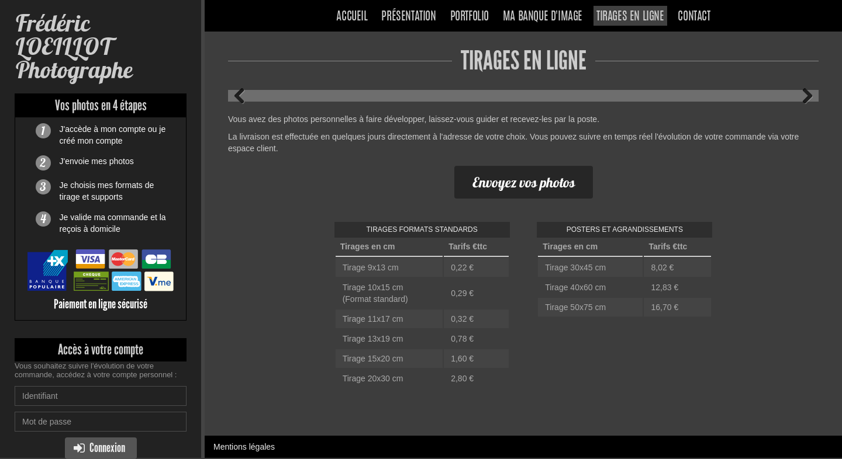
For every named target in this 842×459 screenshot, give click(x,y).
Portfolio (469, 17)
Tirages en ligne (630, 17)
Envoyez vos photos (523, 182)
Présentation (408, 17)
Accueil (351, 17)
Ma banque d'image (542, 17)
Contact (694, 17)
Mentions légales (244, 446)
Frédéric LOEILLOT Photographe (73, 46)
